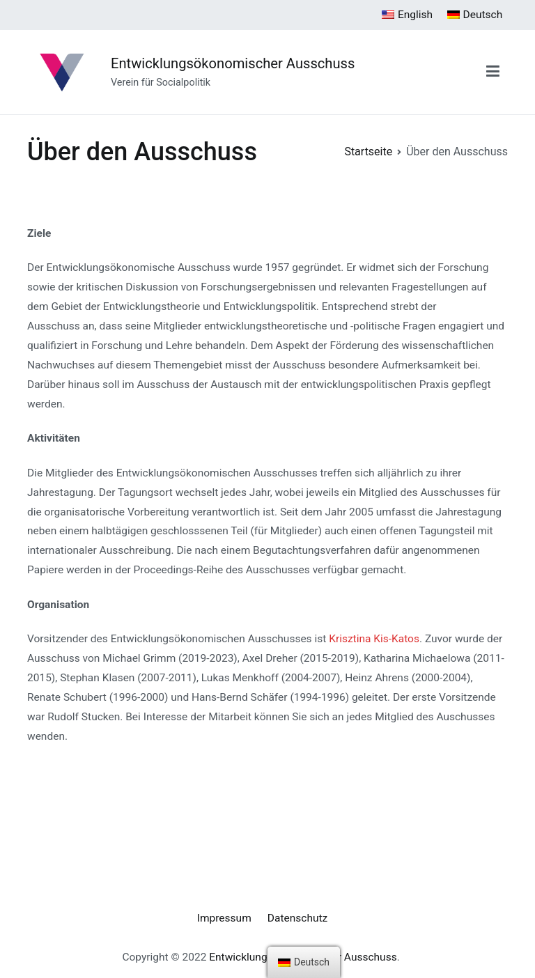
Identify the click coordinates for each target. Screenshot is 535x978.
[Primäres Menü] (492, 72)
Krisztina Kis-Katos (374, 638)
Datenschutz (297, 918)
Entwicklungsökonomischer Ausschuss (233, 63)
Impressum (224, 918)
